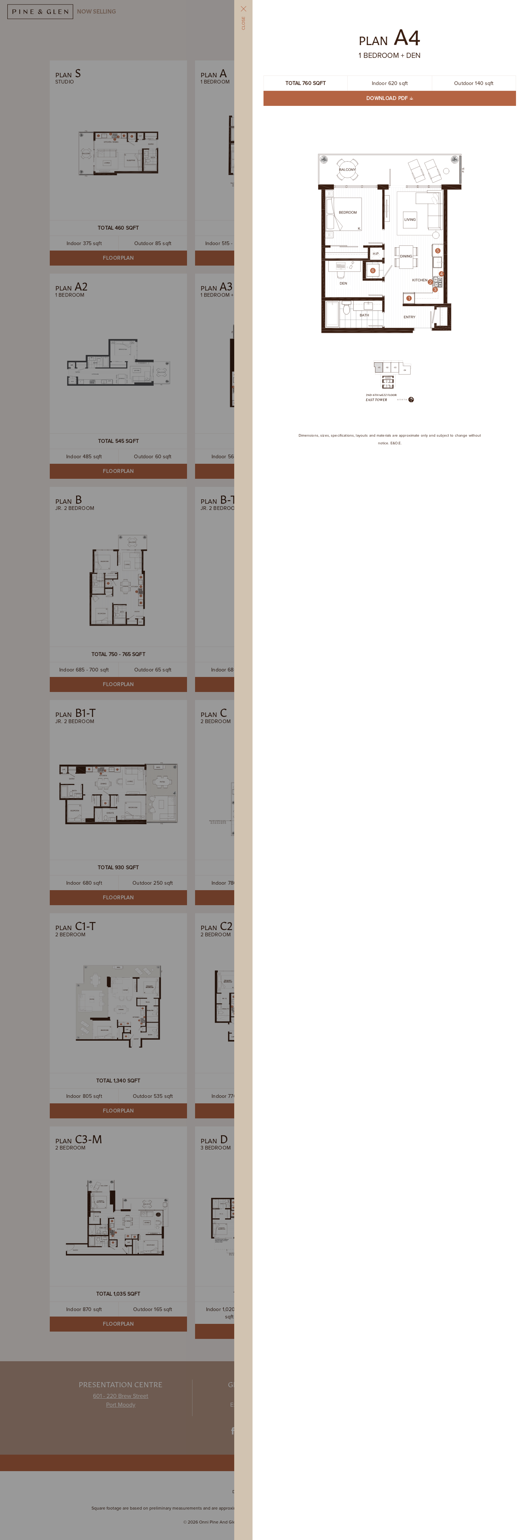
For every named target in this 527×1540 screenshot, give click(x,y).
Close (243, 17)
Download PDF (389, 98)
